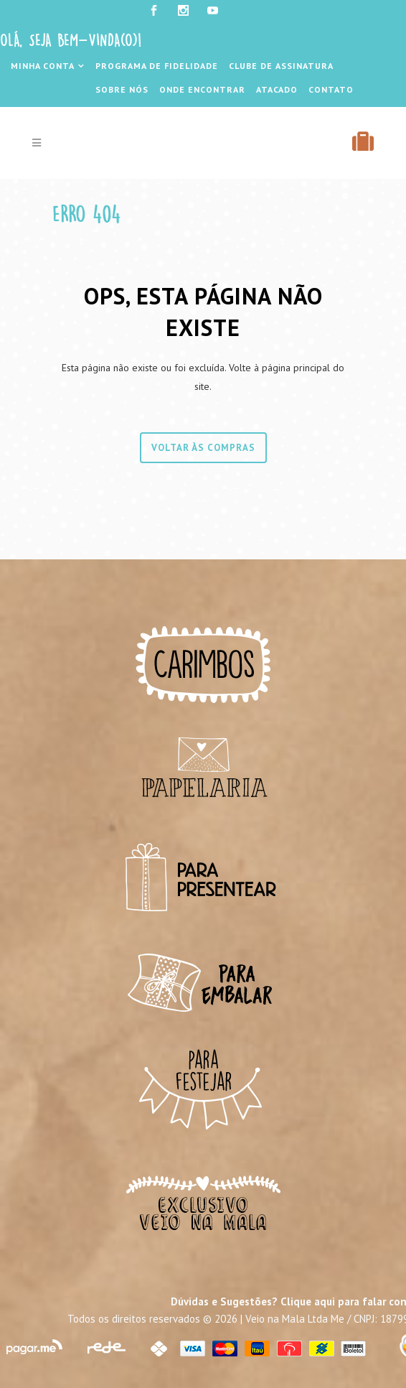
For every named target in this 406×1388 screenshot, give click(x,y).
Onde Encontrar (202, 89)
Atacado (277, 89)
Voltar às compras (203, 448)
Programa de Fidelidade (156, 65)
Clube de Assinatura (281, 65)
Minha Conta (43, 65)
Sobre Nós (121, 89)
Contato (331, 89)
